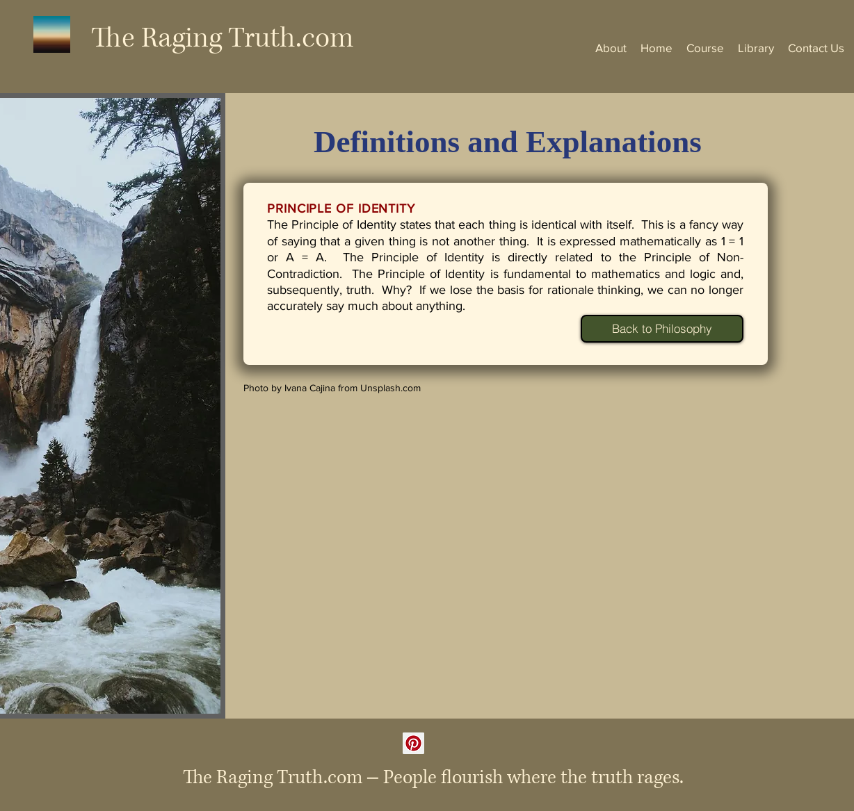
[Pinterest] (413, 743)
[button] (705, 47)
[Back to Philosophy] (662, 329)
